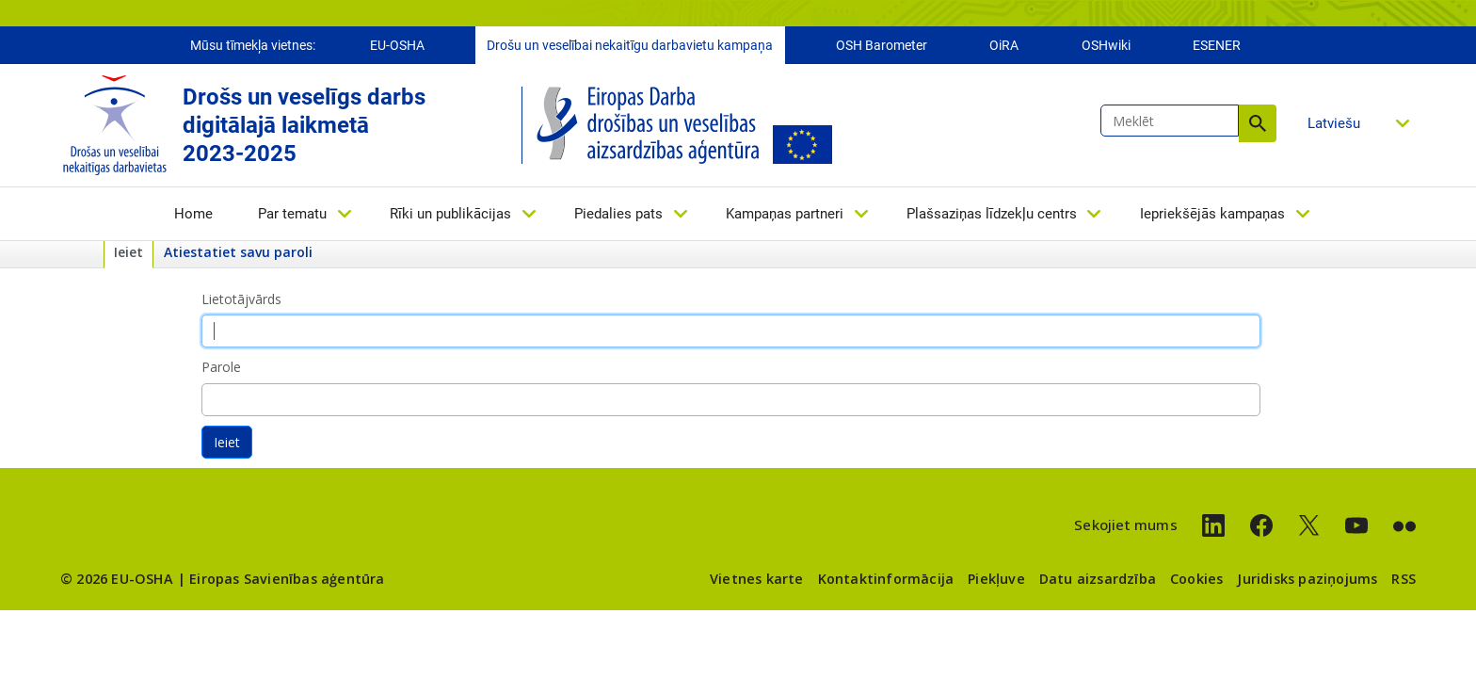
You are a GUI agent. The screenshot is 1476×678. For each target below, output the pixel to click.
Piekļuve (996, 579)
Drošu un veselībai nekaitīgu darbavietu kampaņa (630, 45)
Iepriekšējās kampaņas (1212, 213)
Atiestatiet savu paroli (238, 252)
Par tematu (292, 213)
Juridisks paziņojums (1307, 579)
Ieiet (128, 252)
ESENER (1217, 45)
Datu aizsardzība (1097, 579)
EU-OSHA (397, 45)
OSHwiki (1106, 45)
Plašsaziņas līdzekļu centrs (991, 213)
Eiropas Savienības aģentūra (286, 579)
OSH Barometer (881, 45)
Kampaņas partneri (784, 213)
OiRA (1004, 45)
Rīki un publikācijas (450, 213)
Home (193, 213)
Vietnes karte (757, 579)
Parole (221, 367)
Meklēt (1257, 123)
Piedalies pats (618, 213)
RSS (1403, 579)
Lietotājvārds (241, 299)
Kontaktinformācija (886, 579)
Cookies (1196, 579)
